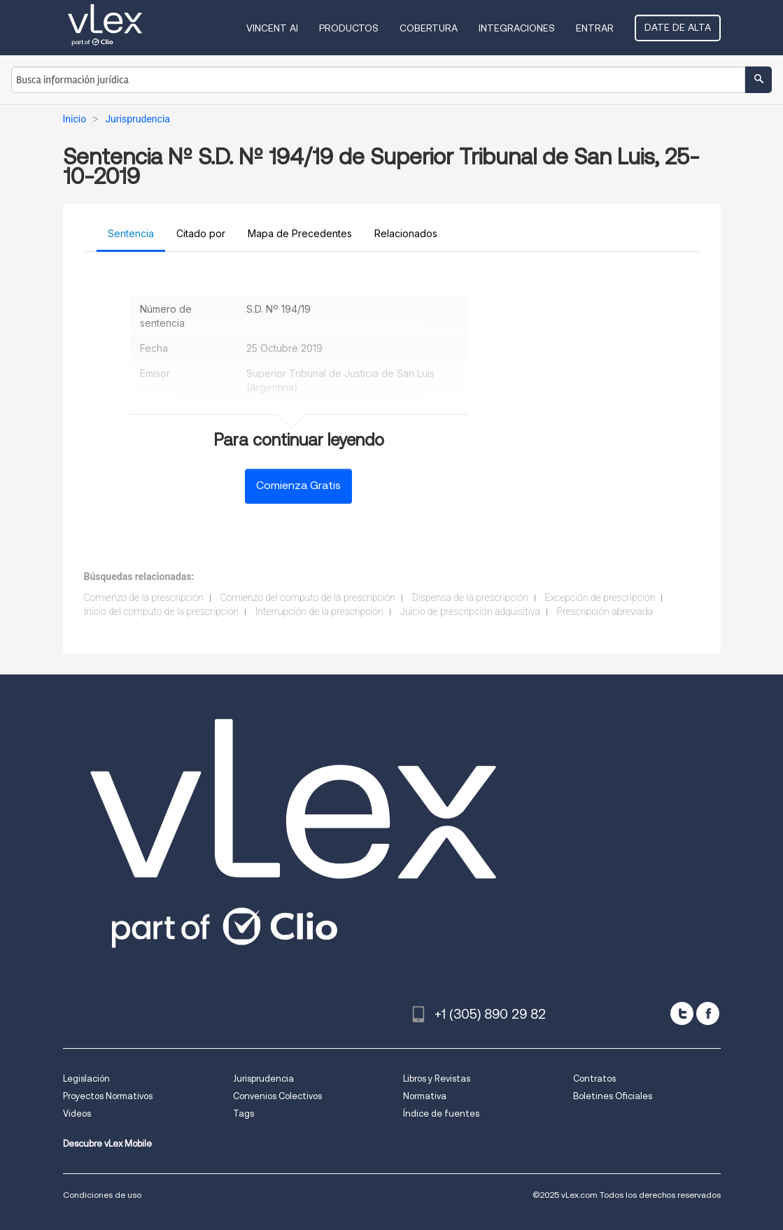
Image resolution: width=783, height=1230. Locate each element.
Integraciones (517, 28)
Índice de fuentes (441, 1113)
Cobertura (429, 28)
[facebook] (707, 1013)
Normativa (424, 1096)
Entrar (595, 28)
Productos (349, 28)
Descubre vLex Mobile (107, 1143)
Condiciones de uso (102, 1194)
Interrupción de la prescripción (319, 611)
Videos (77, 1113)
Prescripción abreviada (604, 611)
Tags (243, 1113)
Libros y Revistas (436, 1078)
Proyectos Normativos (108, 1096)
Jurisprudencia (263, 1078)
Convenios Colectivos (277, 1096)
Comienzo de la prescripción (144, 597)
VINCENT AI (272, 28)
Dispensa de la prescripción (470, 597)
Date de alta (677, 27)
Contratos (594, 1078)
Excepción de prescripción (599, 597)
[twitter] (681, 1013)
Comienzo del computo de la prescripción (307, 597)
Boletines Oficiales (612, 1096)
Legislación (86, 1078)
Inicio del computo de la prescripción (161, 611)
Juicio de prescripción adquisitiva (470, 611)
